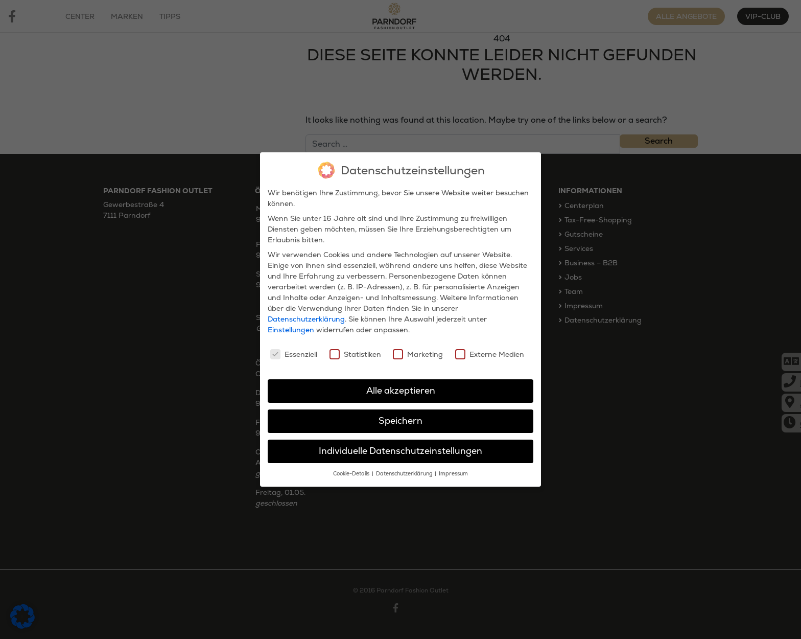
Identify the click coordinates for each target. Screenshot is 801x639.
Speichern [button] (400, 415)
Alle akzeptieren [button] (400, 385)
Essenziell (293, 349)
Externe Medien (489, 349)
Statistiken (355, 349)
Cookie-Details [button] (352, 468)
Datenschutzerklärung (306, 313)
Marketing (418, 349)
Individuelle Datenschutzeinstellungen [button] (400, 445)
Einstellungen (291, 324)
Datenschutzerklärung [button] (405, 468)
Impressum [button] (453, 468)
